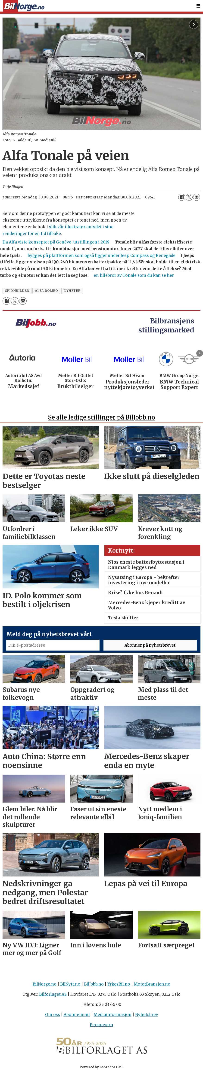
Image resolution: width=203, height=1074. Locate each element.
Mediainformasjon (112, 1014)
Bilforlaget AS (53, 994)
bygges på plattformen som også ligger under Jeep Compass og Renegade (101, 255)
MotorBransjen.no (152, 984)
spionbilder (17, 291)
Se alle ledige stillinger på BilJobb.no (101, 417)
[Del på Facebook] (181, 197)
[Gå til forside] (23, 6)
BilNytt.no (70, 984)
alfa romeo (46, 291)
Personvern (101, 1024)
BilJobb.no (94, 984)
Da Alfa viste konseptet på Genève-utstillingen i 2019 (56, 242)
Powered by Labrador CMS (102, 1067)
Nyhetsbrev (146, 1014)
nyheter (72, 291)
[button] (199, 353)
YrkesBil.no (118, 984)
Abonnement (77, 1014)
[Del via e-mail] (196, 197)
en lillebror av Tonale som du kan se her (134, 275)
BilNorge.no (44, 984)
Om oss (52, 1014)
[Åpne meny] (198, 6)
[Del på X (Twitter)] (189, 197)
